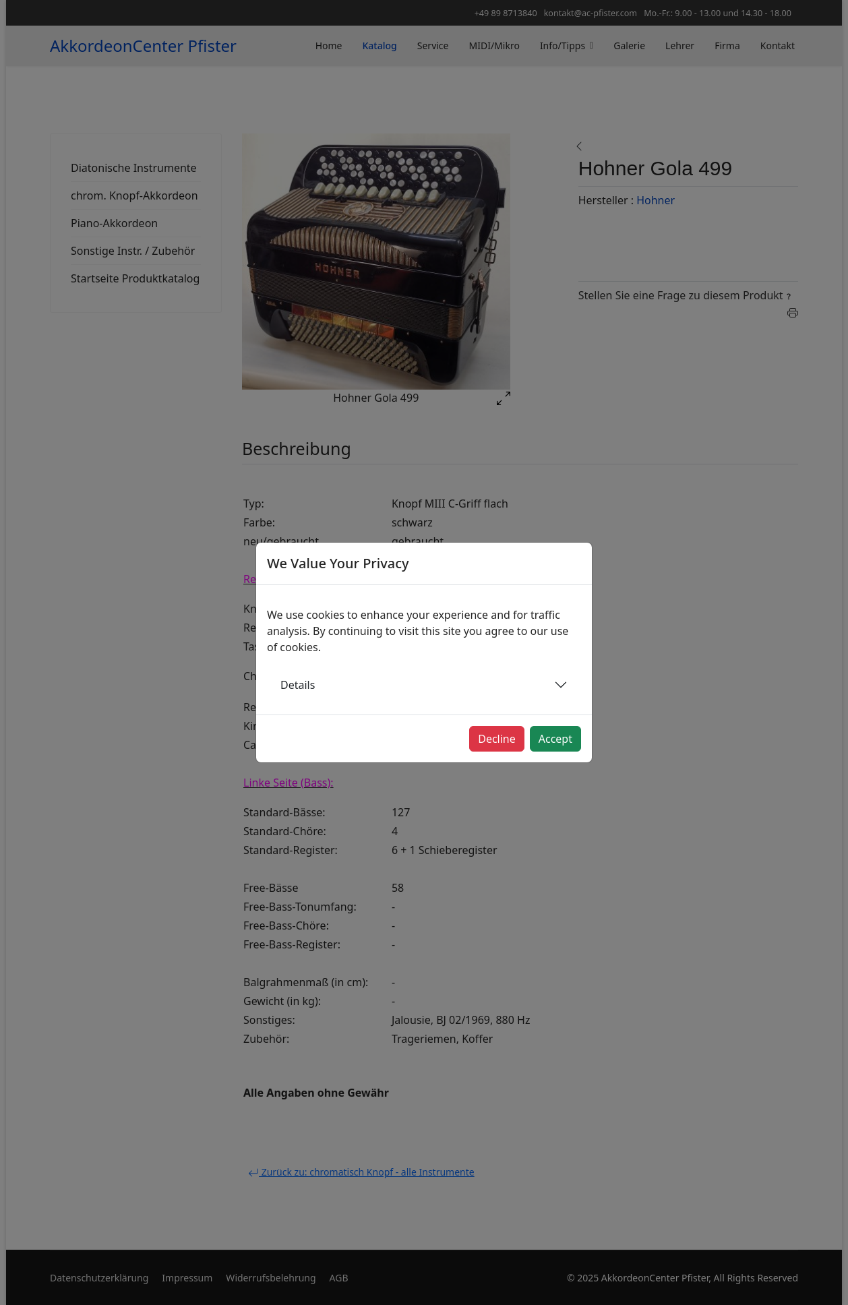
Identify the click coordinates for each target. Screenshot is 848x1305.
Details (297, 684)
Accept (555, 738)
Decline (497, 738)
